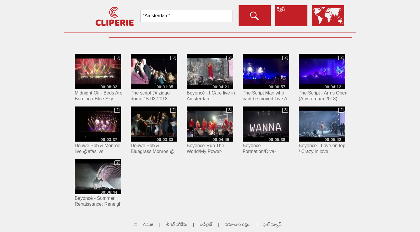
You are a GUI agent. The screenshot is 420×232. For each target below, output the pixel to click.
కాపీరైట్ (206, 224)
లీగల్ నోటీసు (176, 224)
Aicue (148, 224)
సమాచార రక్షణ (238, 224)
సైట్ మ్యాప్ (272, 224)
